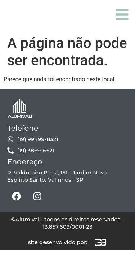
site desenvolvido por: (57, 242)
